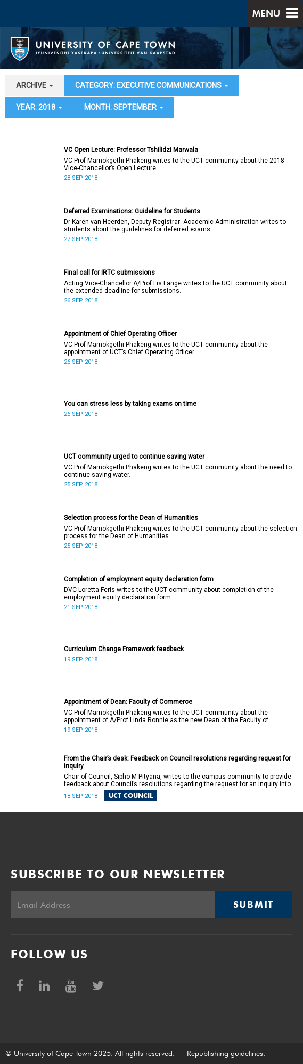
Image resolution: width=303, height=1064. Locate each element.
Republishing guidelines (225, 1053)
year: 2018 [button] (39, 107)
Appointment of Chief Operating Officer (120, 334)
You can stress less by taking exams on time (130, 403)
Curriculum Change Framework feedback (124, 649)
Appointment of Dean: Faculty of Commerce (128, 702)
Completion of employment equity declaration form (139, 579)
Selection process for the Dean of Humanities (131, 518)
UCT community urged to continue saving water (134, 456)
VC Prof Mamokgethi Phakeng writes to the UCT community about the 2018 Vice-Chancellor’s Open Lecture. (174, 164)
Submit (253, 904)
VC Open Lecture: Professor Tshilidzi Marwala (131, 150)
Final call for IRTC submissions (109, 272)
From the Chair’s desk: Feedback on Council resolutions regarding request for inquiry (177, 762)
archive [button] (34, 85)
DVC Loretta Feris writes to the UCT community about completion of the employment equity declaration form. (169, 593)
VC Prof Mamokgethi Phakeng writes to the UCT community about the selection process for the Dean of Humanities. (180, 532)
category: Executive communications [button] (151, 85)
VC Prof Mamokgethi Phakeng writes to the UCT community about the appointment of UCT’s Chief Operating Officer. (166, 348)
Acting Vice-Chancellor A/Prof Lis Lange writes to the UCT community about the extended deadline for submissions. (175, 286)
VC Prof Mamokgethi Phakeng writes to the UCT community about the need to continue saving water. (178, 470)
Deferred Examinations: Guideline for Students (132, 211)
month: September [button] (123, 107)
